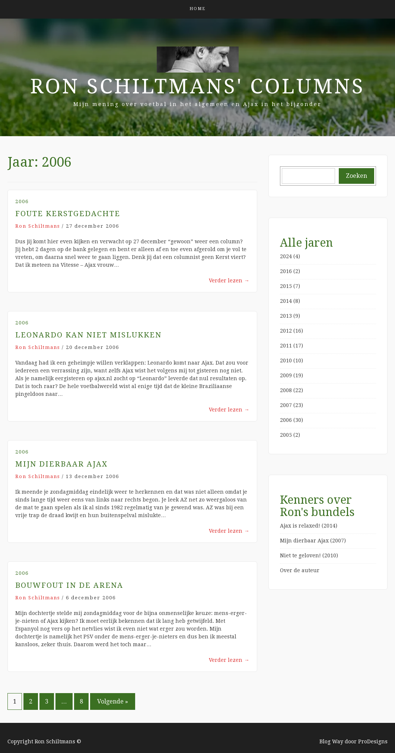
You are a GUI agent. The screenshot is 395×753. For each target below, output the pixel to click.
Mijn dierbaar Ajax (61, 463)
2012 (286, 331)
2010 (286, 360)
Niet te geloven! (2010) (309, 555)
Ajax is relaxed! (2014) (308, 526)
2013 (286, 316)
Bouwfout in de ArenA (69, 585)
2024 (286, 256)
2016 (286, 271)
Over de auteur (299, 570)
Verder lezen (229, 280)
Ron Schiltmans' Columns (197, 86)
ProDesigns (373, 741)
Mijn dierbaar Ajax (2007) (313, 541)
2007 (286, 405)
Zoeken (356, 175)
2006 (22, 201)
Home (197, 8)
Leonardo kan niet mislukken (88, 334)
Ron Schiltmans (37, 226)
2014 (286, 301)
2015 (286, 286)
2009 (286, 375)
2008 (286, 390)
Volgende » (112, 701)
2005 (286, 435)
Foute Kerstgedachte (67, 213)
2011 (286, 346)
